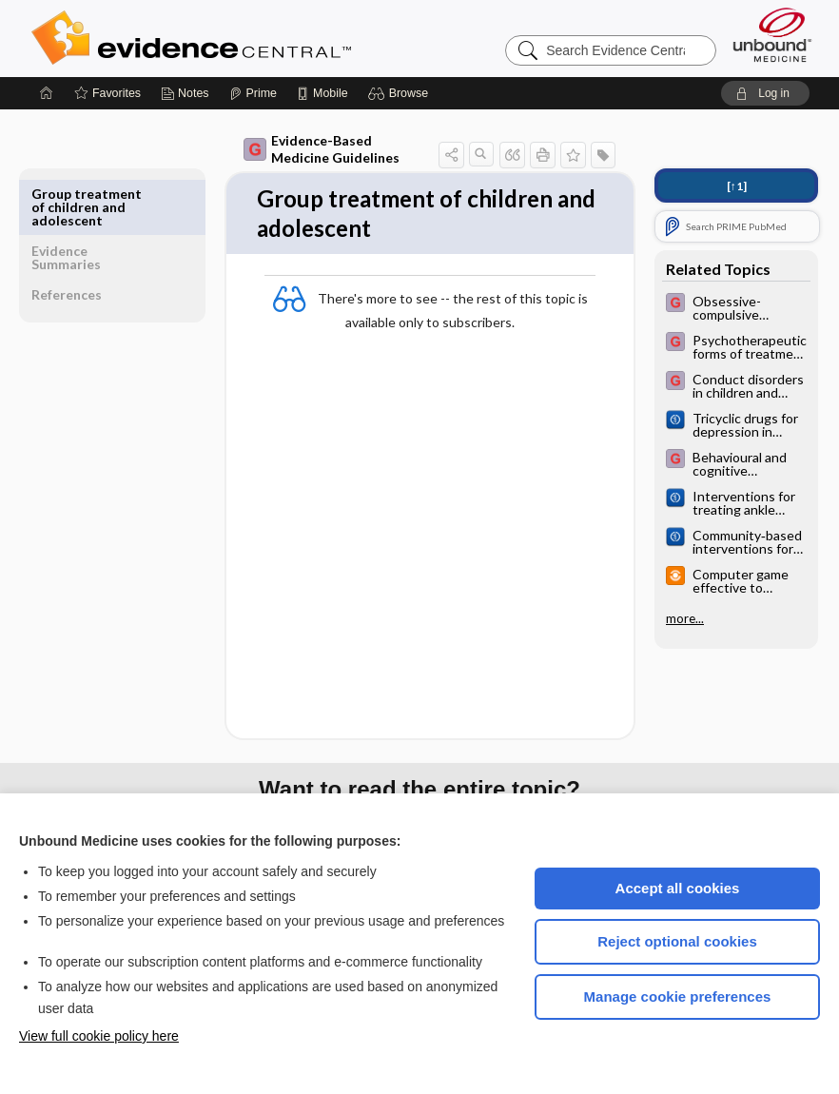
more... (685, 618)
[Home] (46, 93)
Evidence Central (267, 38)
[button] (401, 93)
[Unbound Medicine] (772, 35)
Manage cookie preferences (677, 996)
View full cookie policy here (99, 1036)
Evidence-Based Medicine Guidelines (294, 149)
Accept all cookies (677, 888)
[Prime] (253, 93)
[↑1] (737, 186)
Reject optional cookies (677, 941)
